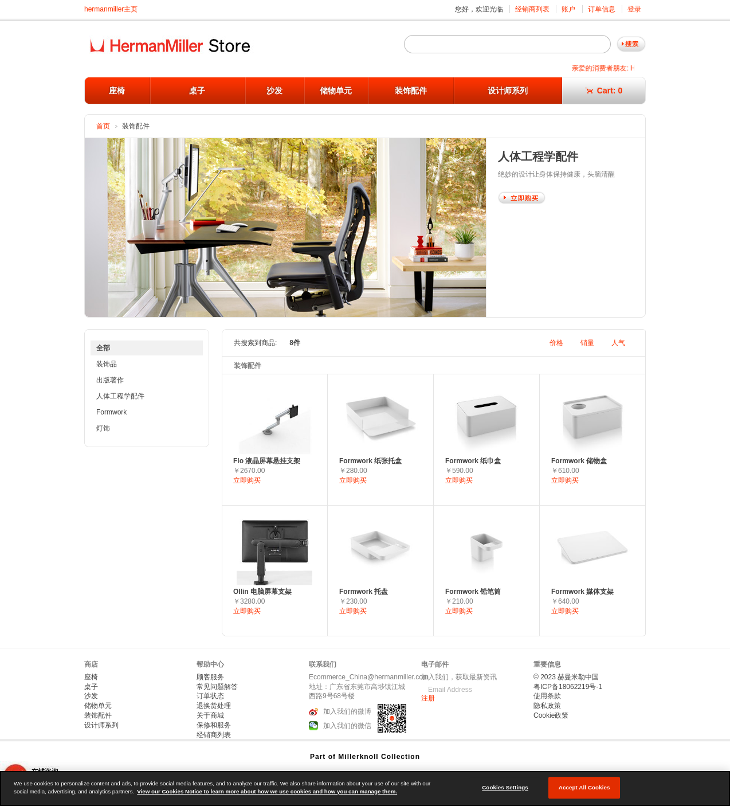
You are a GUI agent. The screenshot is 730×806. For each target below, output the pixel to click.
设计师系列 (508, 90)
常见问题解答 (217, 687)
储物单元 (336, 90)
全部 (103, 348)
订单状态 (210, 696)
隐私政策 (547, 706)
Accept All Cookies (584, 787)
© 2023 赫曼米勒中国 (566, 677)
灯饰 (103, 428)
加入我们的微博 (347, 711)
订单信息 (601, 9)
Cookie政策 (550, 715)
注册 (428, 698)
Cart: (603, 90)
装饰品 (106, 364)
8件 (294, 343)
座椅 (117, 90)
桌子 (197, 90)
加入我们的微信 (347, 726)
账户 (568, 9)
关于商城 (210, 715)
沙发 (274, 90)
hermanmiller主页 (111, 9)
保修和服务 (214, 725)
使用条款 (547, 696)
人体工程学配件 (120, 396)
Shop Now (521, 197)
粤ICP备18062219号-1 (567, 687)
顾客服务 (210, 677)
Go (631, 44)
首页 (103, 126)
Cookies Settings (505, 787)
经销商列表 (532, 9)
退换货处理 (214, 706)
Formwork (111, 412)
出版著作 (110, 380)
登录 (634, 9)
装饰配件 (411, 90)
